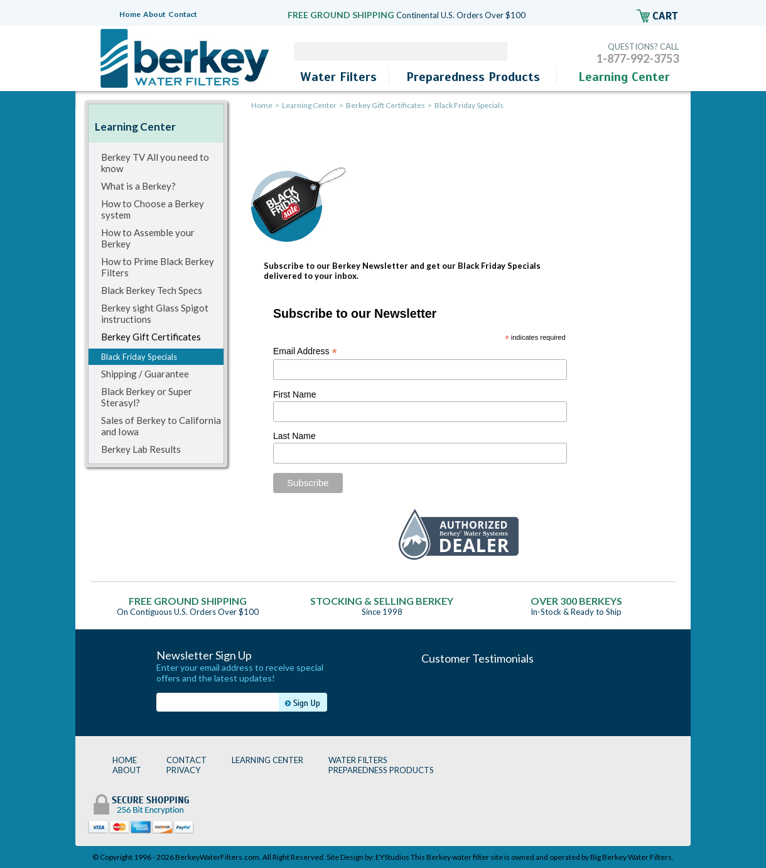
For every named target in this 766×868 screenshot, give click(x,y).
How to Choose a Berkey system (152, 209)
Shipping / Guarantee (145, 373)
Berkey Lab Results (141, 449)
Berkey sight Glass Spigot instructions (154, 313)
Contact (182, 14)
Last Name (294, 436)
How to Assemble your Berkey (148, 238)
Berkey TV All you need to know (155, 162)
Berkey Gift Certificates (151, 336)
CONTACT (186, 760)
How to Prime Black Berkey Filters (157, 267)
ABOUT (126, 770)
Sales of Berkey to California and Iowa (161, 426)
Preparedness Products (473, 77)
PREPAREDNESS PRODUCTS (381, 770)
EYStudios (392, 857)
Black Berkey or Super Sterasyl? (146, 397)
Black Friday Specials (139, 357)
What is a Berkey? (138, 186)
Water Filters (338, 77)
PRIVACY (183, 770)
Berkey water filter (457, 857)
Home (130, 14)
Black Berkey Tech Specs (151, 290)
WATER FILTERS (357, 760)
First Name (294, 394)
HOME (124, 760)
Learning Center (624, 77)
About (154, 14)
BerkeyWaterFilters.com (217, 857)
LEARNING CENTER (267, 760)
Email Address (305, 351)
